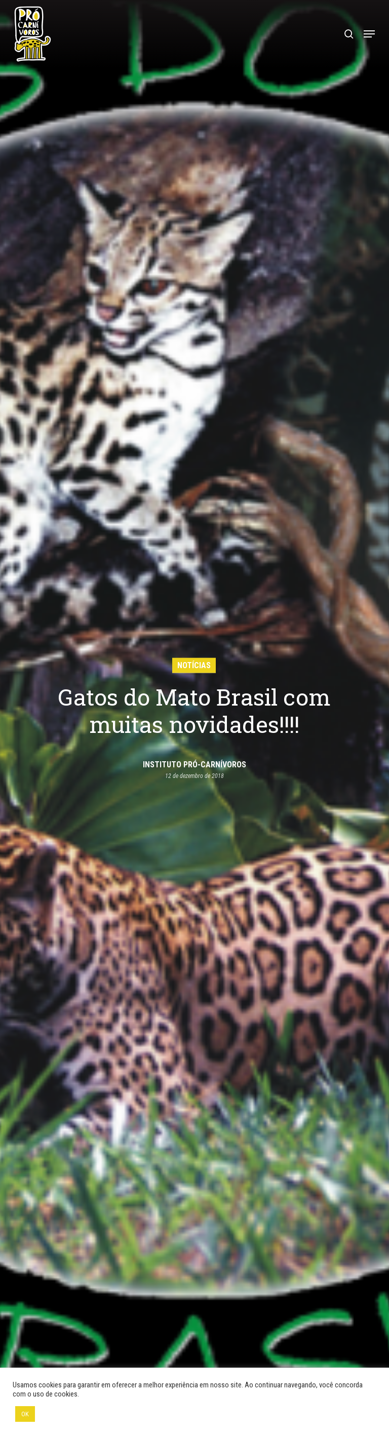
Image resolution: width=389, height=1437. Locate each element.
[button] (369, 34)
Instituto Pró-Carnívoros (194, 764)
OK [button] (25, 1414)
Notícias (194, 665)
